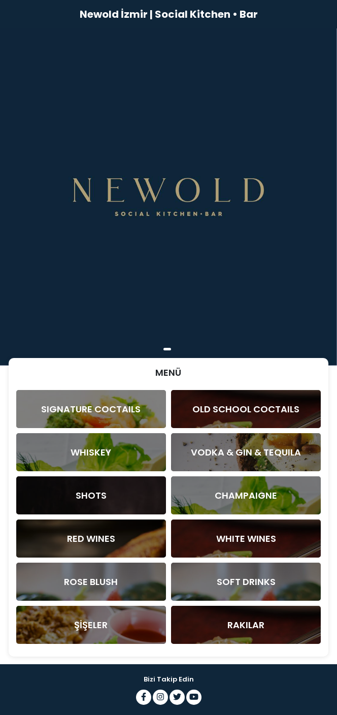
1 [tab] (167, 349)
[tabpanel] (168, 197)
